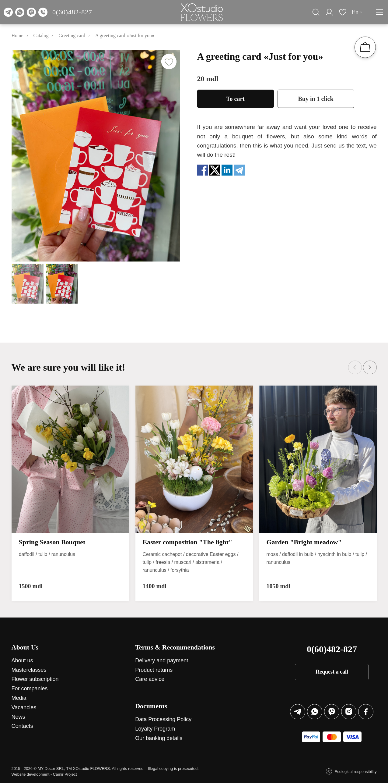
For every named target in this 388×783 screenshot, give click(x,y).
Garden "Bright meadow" (304, 542)
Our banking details (158, 738)
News (18, 717)
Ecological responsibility (355, 771)
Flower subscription (35, 679)
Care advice (149, 679)
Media (19, 698)
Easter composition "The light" (187, 542)
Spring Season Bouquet (52, 542)
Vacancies (24, 707)
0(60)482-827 (72, 12)
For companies (30, 688)
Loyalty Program (155, 729)
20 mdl (207, 78)
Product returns (154, 670)
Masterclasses (29, 670)
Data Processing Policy (163, 719)
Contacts (22, 726)
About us (22, 660)
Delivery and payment (161, 660)
